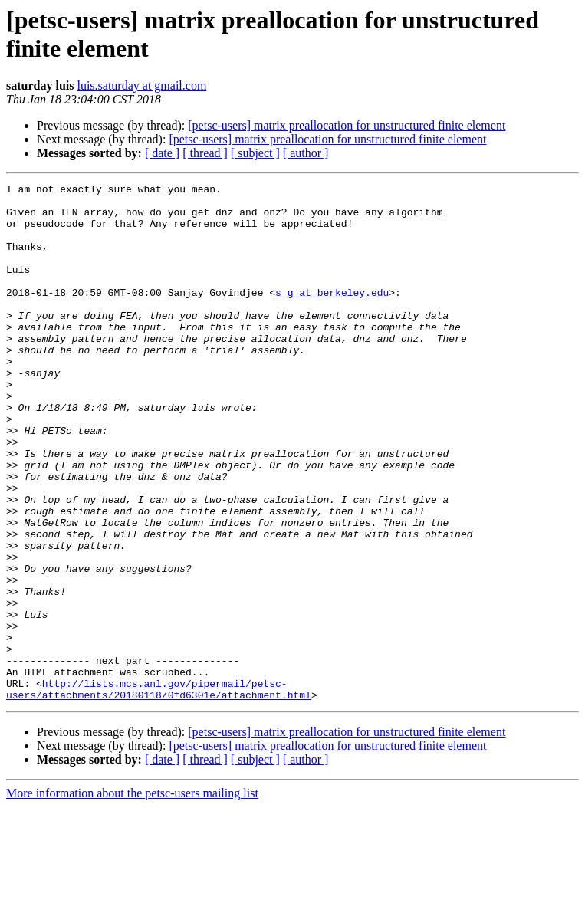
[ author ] (306, 152)
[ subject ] (255, 152)
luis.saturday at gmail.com (141, 85)
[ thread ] (205, 152)
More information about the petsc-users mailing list (132, 896)
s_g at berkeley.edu (332, 315)
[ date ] (162, 152)
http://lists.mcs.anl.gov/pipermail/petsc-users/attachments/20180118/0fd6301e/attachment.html (158, 791)
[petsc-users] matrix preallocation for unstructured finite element (346, 125)
